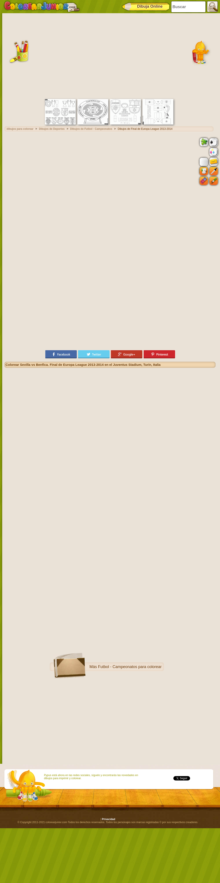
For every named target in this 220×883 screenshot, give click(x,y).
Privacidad (108, 819)
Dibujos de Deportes (52, 128)
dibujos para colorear (20, 128)
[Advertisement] (43, 55)
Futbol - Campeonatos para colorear (129, 667)
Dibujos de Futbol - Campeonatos (91, 128)
